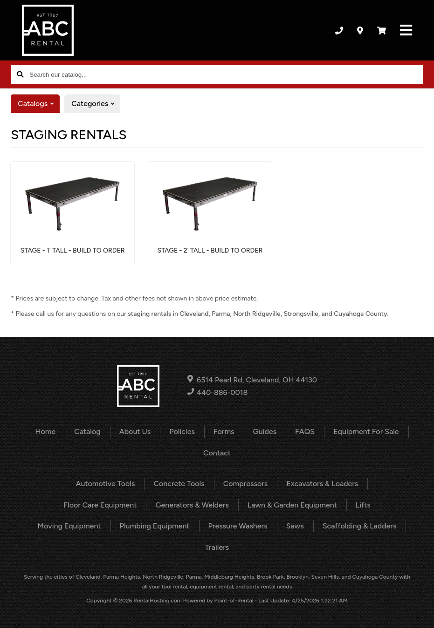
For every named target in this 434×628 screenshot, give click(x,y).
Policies (182, 431)
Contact (217, 452)
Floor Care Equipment (100, 505)
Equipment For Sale (366, 431)
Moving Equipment (69, 525)
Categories (95, 103)
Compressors (245, 483)
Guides (265, 431)
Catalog (87, 431)
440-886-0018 (217, 392)
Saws (295, 525)
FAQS (305, 431)
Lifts (363, 505)
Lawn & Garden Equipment (292, 505)
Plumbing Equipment (155, 525)
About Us (135, 431)
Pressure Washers (238, 525)
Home (45, 431)
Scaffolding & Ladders (360, 525)
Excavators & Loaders (322, 483)
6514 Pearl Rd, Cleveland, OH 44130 (252, 379)
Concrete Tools (178, 483)
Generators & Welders (191, 505)
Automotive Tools (105, 483)
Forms (224, 431)
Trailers (217, 547)
